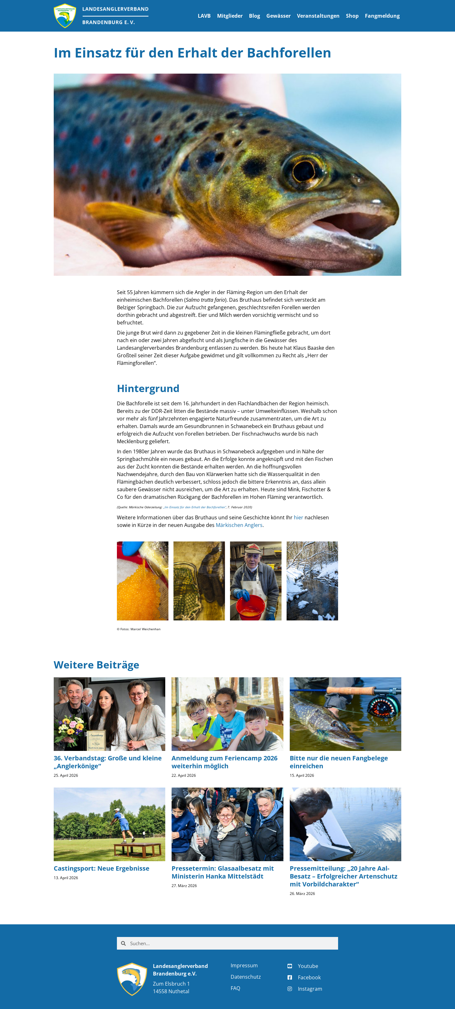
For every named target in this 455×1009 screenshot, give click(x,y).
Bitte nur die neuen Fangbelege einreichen (339, 762)
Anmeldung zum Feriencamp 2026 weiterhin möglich (224, 762)
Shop (352, 15)
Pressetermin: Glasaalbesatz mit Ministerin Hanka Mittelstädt (223, 872)
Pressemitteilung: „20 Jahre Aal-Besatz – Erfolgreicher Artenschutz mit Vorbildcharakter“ (343, 876)
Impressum (244, 965)
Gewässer (278, 15)
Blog (254, 15)
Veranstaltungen (318, 15)
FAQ (235, 988)
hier (298, 517)
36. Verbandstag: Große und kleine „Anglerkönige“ (108, 762)
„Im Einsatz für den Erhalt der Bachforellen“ (194, 507)
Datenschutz (246, 977)
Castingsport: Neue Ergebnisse (101, 868)
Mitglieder (230, 15)
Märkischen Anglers (239, 525)
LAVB (204, 15)
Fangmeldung (382, 15)
